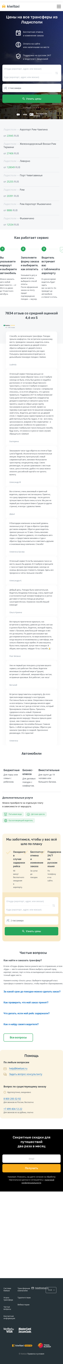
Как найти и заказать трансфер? (23, 960)
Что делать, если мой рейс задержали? (27, 1013)
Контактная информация (9, 1317)
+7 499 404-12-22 (13, 1109)
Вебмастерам (23, 1304)
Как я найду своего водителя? (21, 1024)
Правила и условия (35, 1354)
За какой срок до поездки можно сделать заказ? (32, 991)
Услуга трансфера (8, 1298)
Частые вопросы (7, 1308)
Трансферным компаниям (24, 1289)
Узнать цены (31, 98)
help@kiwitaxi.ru (18, 1068)
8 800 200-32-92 (12, 1098)
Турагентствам (24, 1297)
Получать (31, 1168)
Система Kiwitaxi (7, 1289)
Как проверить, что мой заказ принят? (26, 1002)
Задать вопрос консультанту (25, 1074)
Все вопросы (18, 1037)
